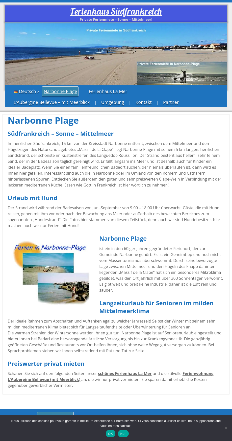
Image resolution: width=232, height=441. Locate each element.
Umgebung (112, 102)
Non (123, 434)
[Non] (225, 427)
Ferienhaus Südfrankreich (116, 11)
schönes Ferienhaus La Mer (125, 373)
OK (110, 434)
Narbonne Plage (60, 91)
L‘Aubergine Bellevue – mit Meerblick (52, 102)
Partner (171, 102)
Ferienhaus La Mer (108, 91)
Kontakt (143, 102)
